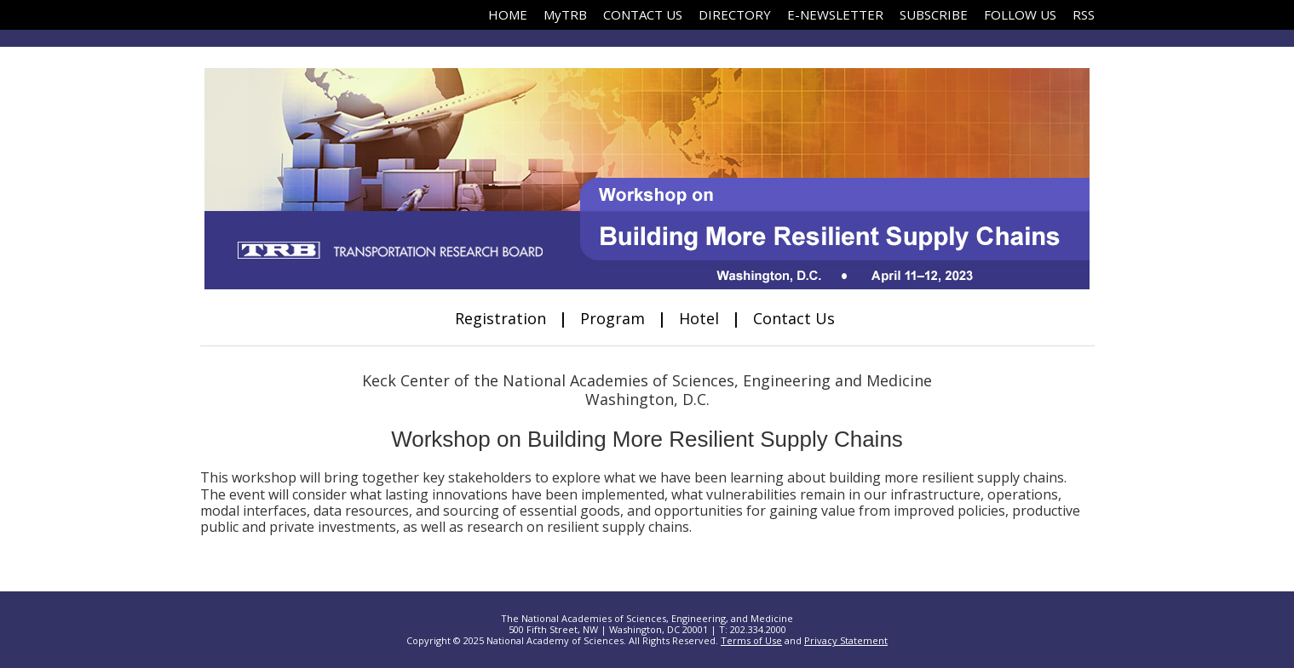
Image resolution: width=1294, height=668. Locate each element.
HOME (507, 14)
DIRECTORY (735, 14)
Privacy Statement (846, 640)
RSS (1084, 14)
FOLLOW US (1020, 14)
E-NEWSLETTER (835, 14)
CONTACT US (642, 14)
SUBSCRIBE (934, 14)
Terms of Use (751, 640)
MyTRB (565, 14)
